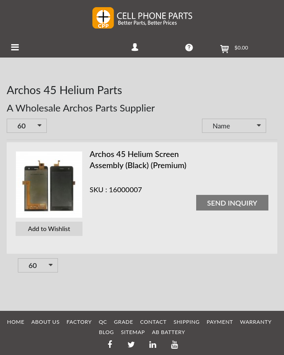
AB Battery (168, 332)
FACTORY (79, 321)
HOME (16, 321)
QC (103, 321)
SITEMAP (133, 332)
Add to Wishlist (49, 228)
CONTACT (153, 321)
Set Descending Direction (272, 126)
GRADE (123, 321)
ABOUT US (45, 321)
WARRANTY (256, 321)
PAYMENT (219, 321)
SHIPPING (186, 321)
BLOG (106, 332)
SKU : (98, 189)
